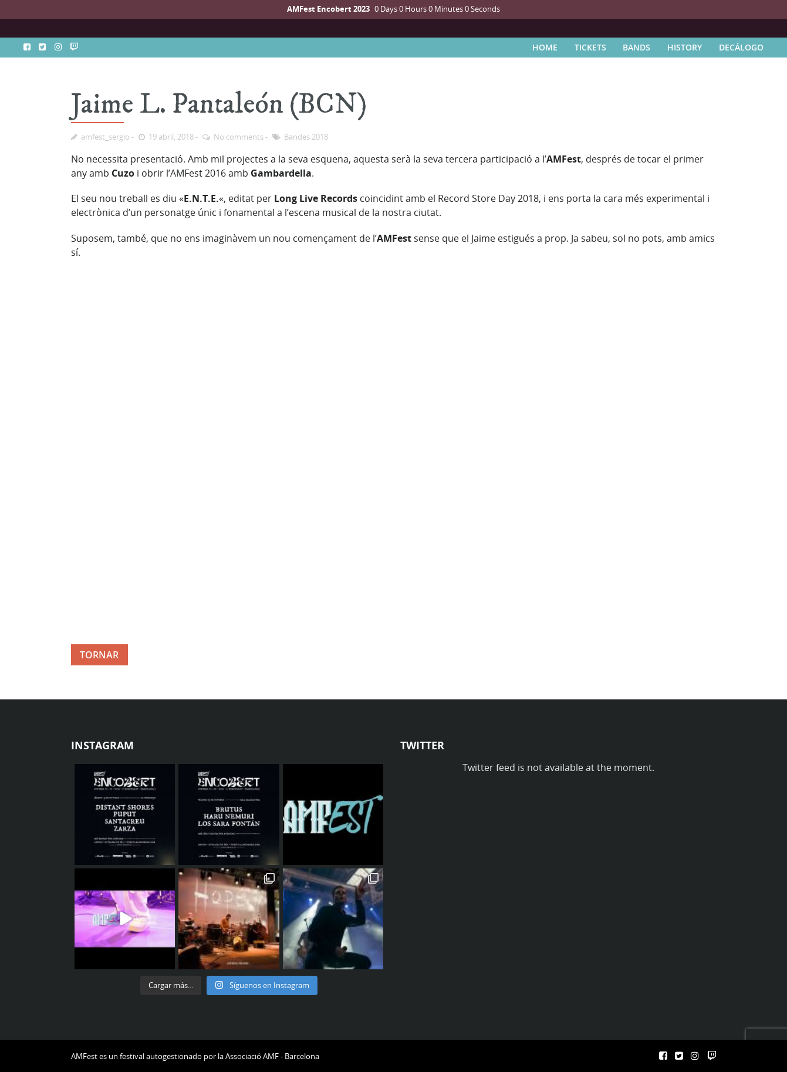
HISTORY (684, 47)
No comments (239, 136)
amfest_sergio (105, 136)
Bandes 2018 (306, 136)
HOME (545, 47)
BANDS (636, 47)
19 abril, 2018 (171, 136)
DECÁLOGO (741, 47)
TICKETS (590, 47)
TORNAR (99, 654)
